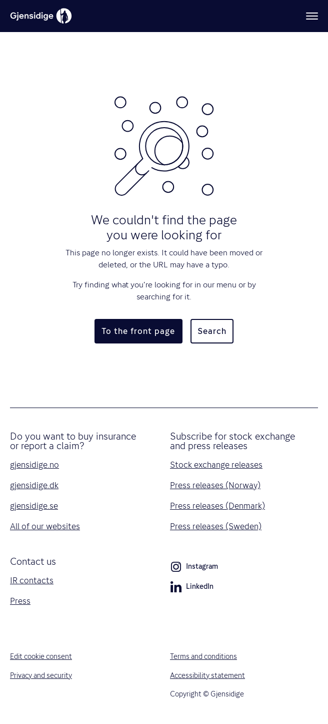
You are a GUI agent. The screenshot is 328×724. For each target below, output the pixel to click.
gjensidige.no (34, 465)
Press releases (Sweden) (216, 526)
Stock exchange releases (216, 465)
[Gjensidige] (41, 16)
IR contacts (32, 580)
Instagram (194, 568)
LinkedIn (192, 588)
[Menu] (312, 16)
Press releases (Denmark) (217, 506)
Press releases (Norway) (215, 485)
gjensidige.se (34, 506)
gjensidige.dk (34, 485)
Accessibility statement (207, 675)
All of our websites (45, 526)
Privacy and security (41, 675)
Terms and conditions (203, 656)
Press (20, 601)
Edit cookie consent (41, 656)
